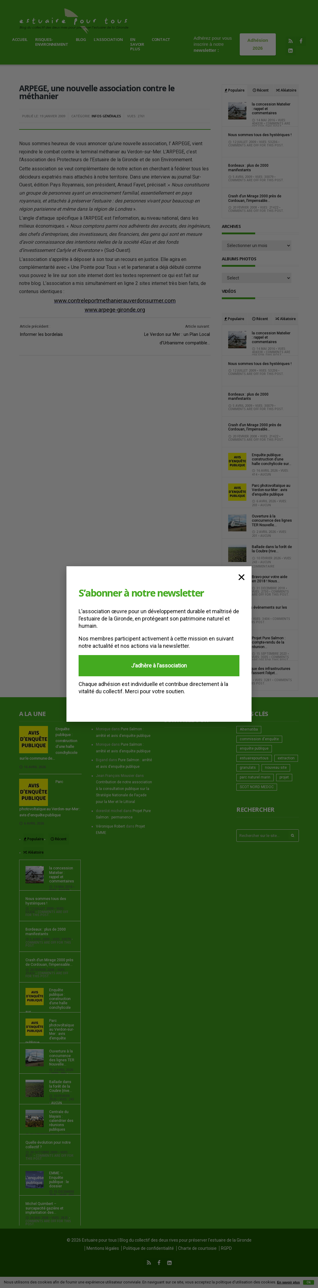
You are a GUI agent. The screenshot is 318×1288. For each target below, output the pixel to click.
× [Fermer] (241, 576)
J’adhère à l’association (159, 665)
